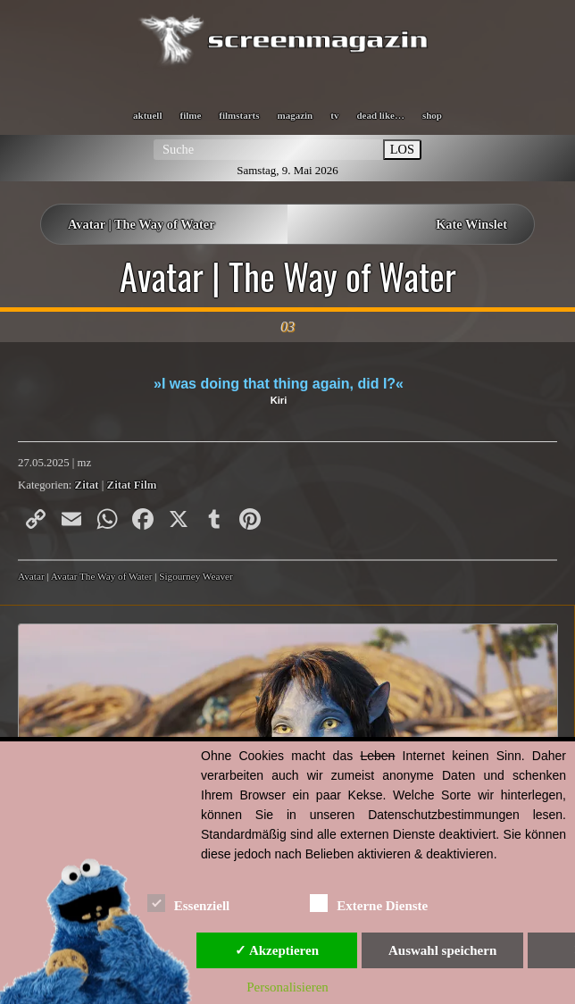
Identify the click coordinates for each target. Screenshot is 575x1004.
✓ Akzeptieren (277, 950)
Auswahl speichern (442, 950)
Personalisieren (287, 987)
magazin (295, 115)
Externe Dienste (369, 902)
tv (334, 115)
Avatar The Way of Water (102, 576)
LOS (402, 149)
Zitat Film (132, 485)
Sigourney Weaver (195, 576)
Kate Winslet (471, 224)
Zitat (87, 485)
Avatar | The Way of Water (141, 224)
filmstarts (239, 115)
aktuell (147, 115)
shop (432, 115)
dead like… (380, 115)
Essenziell (188, 902)
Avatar (31, 576)
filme (190, 115)
